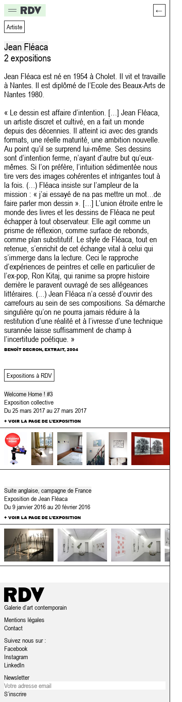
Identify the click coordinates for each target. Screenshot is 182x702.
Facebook (16, 648)
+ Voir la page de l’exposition (42, 421)
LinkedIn (14, 665)
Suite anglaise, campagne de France (47, 490)
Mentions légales (24, 619)
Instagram (16, 656)
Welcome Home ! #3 (28, 394)
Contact (13, 628)
